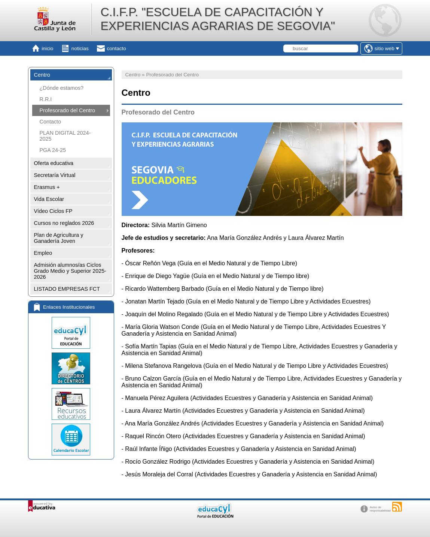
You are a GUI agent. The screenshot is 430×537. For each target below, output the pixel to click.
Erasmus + (47, 187)
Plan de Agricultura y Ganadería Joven (58, 238)
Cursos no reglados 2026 (64, 223)
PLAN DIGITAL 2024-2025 (65, 136)
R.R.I (46, 99)
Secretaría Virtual (55, 175)
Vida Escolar (49, 199)
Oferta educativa (54, 163)
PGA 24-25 (53, 150)
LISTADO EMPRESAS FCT (67, 289)
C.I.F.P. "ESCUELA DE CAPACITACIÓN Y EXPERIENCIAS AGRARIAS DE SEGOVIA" (217, 19)
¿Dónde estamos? (62, 88)
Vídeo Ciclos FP (53, 211)
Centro (42, 75)
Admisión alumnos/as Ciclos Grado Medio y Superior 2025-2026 (70, 271)
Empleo (43, 253)
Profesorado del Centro (67, 110)
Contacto (50, 122)
